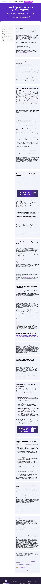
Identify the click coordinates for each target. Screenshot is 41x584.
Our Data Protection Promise (23, 52)
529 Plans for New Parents (22, 567)
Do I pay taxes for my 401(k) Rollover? (6, 29)
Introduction (4, 26)
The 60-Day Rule (4, 31)
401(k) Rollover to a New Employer (6, 34)
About (35, 581)
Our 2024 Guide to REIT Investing (22, 570)
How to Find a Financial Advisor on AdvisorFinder (24, 564)
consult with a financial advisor (28, 277)
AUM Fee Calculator (21, 581)
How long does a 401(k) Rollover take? (7, 37)
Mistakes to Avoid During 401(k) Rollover (7, 40)
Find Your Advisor (15, 581)
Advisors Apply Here (29, 581)
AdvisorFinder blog (30, 51)
